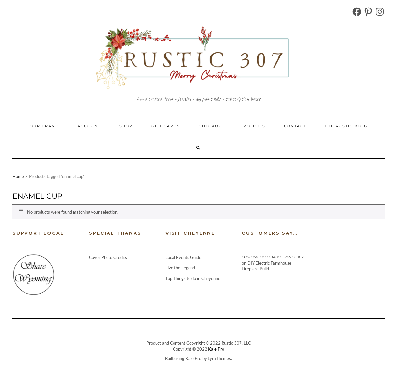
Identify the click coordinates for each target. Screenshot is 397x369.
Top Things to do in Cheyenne (193, 278)
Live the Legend (180, 267)
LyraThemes (219, 358)
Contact (295, 126)
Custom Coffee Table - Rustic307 (273, 256)
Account (89, 126)
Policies (254, 126)
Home (18, 176)
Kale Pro (216, 349)
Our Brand (44, 126)
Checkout (212, 126)
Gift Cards (165, 126)
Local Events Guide (183, 257)
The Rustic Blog (346, 126)
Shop (126, 126)
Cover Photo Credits (108, 257)
